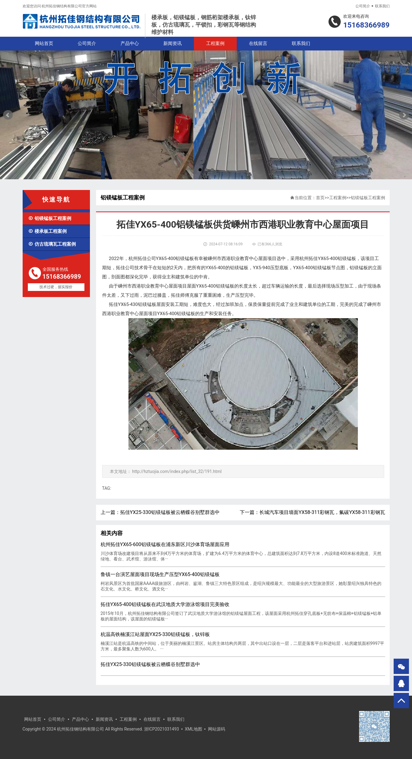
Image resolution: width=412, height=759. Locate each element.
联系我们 (382, 6)
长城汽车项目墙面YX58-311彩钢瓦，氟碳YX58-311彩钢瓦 (322, 512)
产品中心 (130, 43)
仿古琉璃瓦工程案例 (52, 244)
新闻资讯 (172, 43)
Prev (8, 115)
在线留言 (258, 43)
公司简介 (362, 6)
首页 (320, 197)
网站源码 (216, 729)
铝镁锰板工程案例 (49, 218)
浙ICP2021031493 (161, 729)
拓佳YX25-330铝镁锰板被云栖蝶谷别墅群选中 (170, 512)
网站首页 (44, 43)
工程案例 (215, 43)
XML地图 (193, 729)
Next (404, 115)
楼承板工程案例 (47, 231)
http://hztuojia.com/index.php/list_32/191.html (177, 471)
